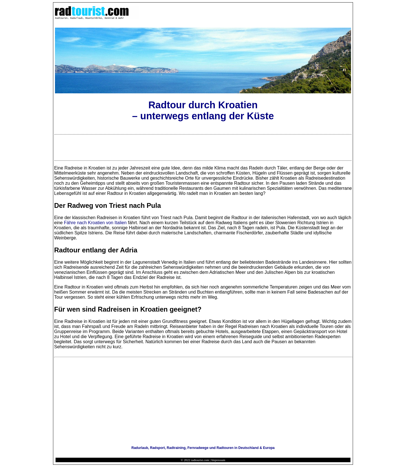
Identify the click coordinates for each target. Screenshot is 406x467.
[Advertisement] (203, 147)
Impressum (218, 460)
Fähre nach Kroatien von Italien (95, 222)
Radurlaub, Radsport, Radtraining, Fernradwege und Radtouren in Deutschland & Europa (203, 448)
